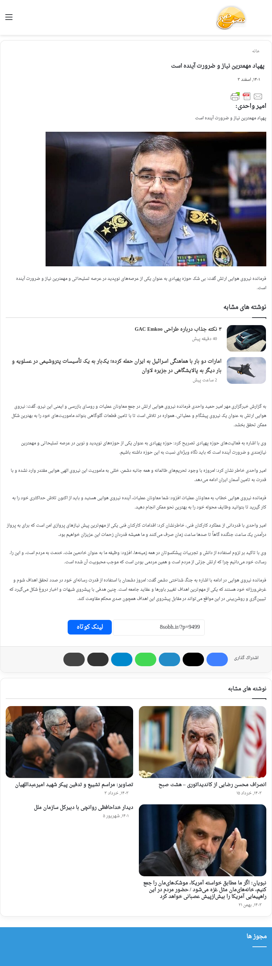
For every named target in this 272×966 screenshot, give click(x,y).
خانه (258, 51)
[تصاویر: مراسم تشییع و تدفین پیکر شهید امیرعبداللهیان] (69, 742)
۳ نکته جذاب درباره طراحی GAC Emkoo (178, 329)
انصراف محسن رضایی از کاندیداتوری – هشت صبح (212, 785)
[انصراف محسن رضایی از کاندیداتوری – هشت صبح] (202, 742)
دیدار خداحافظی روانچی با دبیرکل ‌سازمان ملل (83, 808)
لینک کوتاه (90, 627)
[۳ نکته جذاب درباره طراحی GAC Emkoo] (246, 338)
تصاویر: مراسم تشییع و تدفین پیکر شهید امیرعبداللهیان (74, 785)
